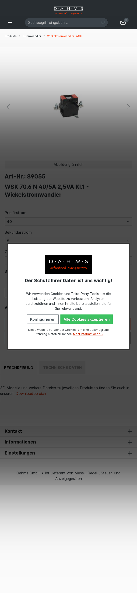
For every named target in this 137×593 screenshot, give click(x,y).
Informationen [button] (68, 442)
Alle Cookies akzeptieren (86, 319)
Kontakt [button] (68, 431)
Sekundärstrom (18, 232)
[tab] (18, 368)
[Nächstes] (128, 106)
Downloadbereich (31, 393)
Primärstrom (15, 212)
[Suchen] (102, 22)
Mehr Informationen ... (88, 334)
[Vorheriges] (8, 106)
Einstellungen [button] (68, 453)
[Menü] (10, 22)
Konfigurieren (43, 319)
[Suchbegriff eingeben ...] (61, 22)
